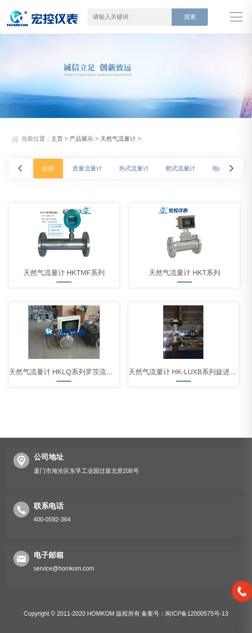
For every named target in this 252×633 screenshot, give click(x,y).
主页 (57, 138)
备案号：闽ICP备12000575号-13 (184, 613)
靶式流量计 (180, 168)
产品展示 (81, 138)
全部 (48, 168)
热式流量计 (134, 168)
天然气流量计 (118, 138)
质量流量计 (87, 168)
